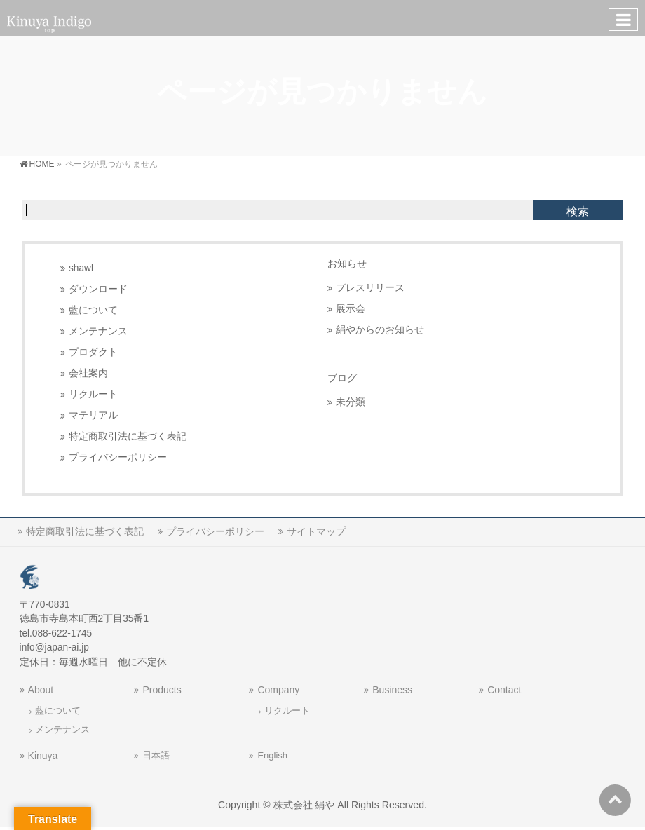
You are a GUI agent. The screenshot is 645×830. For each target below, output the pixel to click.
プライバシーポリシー (118, 457)
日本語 (156, 755)
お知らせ (347, 264)
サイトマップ (316, 531)
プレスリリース (370, 288)
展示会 (350, 309)
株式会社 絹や (304, 804)
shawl (81, 268)
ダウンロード (98, 289)
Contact (504, 689)
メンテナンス (98, 331)
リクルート (93, 394)
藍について (93, 310)
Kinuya (43, 755)
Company (278, 689)
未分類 (350, 402)
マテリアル (93, 415)
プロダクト (93, 352)
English (272, 755)
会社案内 (88, 373)
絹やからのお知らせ (380, 330)
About (41, 689)
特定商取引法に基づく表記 (127, 436)
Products (161, 689)
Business (392, 689)
